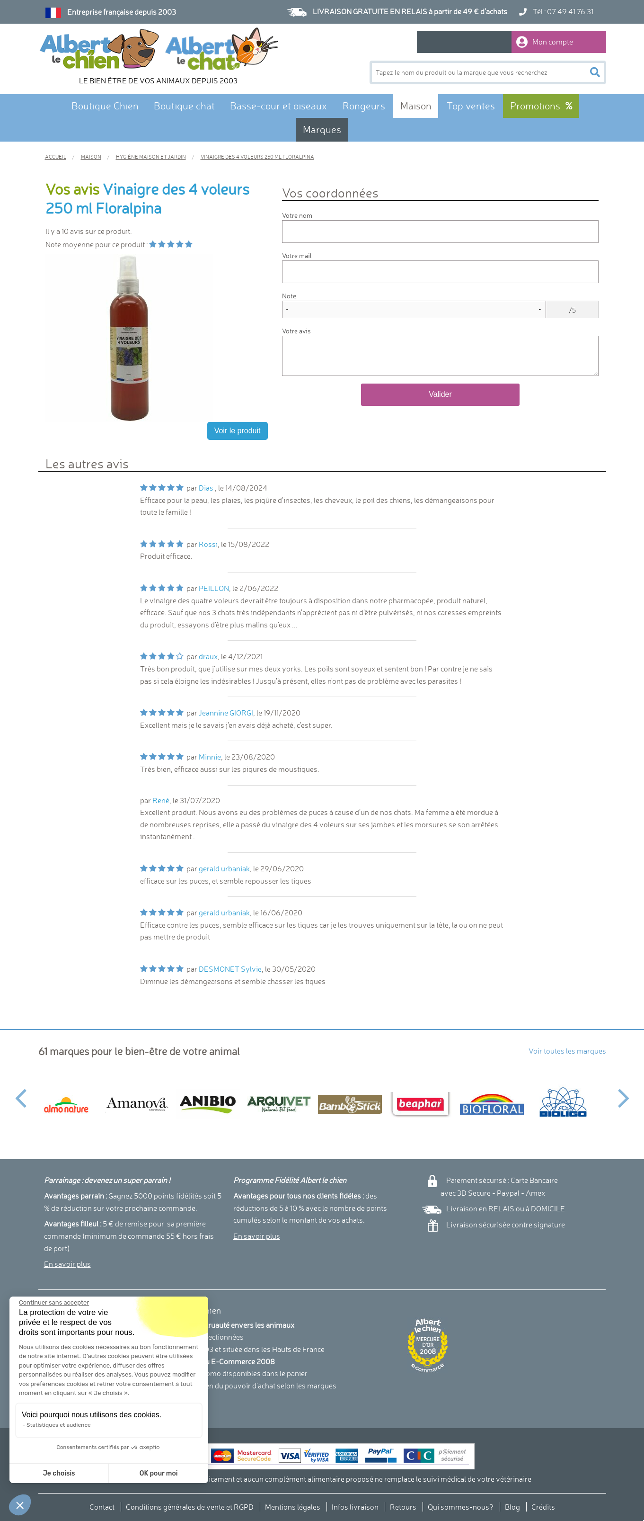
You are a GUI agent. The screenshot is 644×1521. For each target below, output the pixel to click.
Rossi (208, 544)
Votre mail (297, 255)
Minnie (210, 756)
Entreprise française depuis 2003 (121, 12)
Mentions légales (292, 1507)
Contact (102, 1507)
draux (208, 656)
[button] (20, 1505)
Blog (512, 1507)
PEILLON (214, 588)
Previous (20, 1092)
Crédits (543, 1507)
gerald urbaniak (224, 868)
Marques (322, 129)
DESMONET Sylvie (230, 969)
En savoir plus (67, 1264)
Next (624, 1092)
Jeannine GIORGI (226, 712)
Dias (207, 487)
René (160, 800)
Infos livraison (355, 1507)
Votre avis (296, 331)
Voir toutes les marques (567, 1051)
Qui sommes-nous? (461, 1507)
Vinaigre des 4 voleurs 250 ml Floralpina (147, 198)
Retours (403, 1507)
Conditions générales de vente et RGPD (190, 1507)
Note (289, 296)
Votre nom (297, 215)
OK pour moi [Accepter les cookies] (115, 1473)
